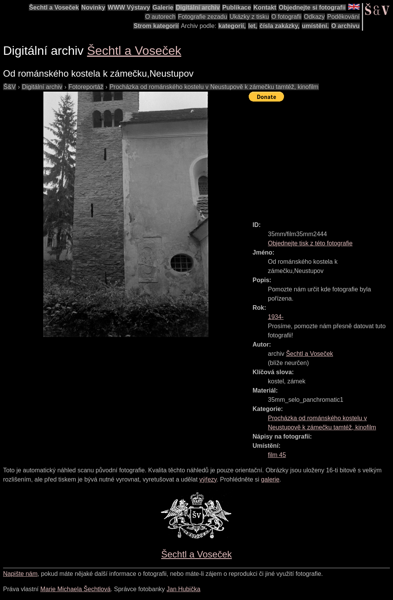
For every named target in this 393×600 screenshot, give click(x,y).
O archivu (345, 26)
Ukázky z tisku (249, 16)
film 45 (277, 455)
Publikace (236, 7)
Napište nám (20, 573)
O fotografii (286, 16)
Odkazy (314, 16)
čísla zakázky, (279, 26)
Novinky (93, 7)
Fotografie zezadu (202, 16)
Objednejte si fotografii (312, 7)
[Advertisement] (321, 158)
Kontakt (264, 7)
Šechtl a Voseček (54, 7)
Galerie (162, 7)
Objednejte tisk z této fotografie (310, 243)
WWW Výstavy (129, 7)
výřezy (207, 479)
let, (252, 26)
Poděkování (343, 16)
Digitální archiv (198, 7)
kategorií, (232, 26)
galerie (270, 479)
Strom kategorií (156, 26)
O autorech (160, 16)
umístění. (315, 26)
